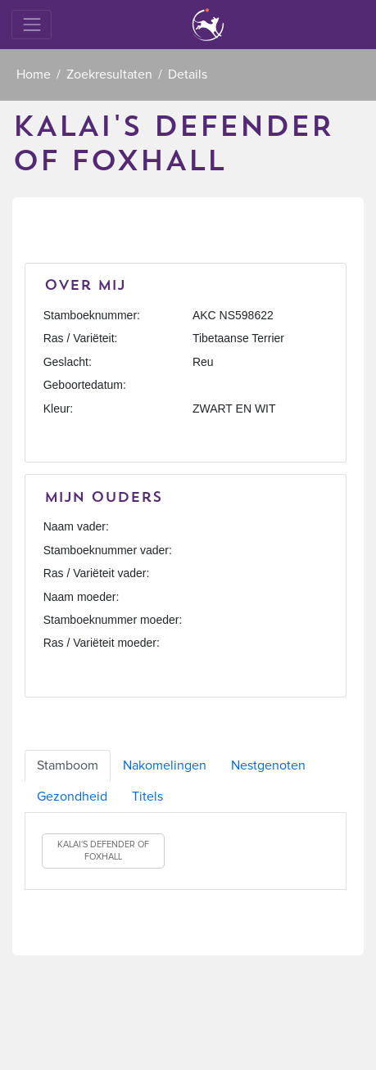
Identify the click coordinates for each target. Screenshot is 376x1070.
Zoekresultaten (109, 74)
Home (33, 74)
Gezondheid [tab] (72, 796)
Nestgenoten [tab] (268, 765)
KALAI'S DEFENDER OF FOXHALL (103, 851)
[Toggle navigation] (31, 24)
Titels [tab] (147, 796)
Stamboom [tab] (67, 765)
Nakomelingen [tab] (164, 765)
